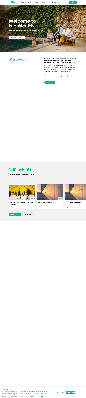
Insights (43, 2)
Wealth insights (15, 214)
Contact (73, 2)
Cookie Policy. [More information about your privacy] (40, 396)
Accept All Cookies (71, 392)
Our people (54, 2)
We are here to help (16, 37)
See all (29, 214)
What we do (30, 2)
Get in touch (49, 82)
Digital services (37, 2)
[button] (13, 181)
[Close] (83, 392)
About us (48, 2)
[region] (43, 392)
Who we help (23, 2)
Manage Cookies (60, 392)
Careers (59, 2)
